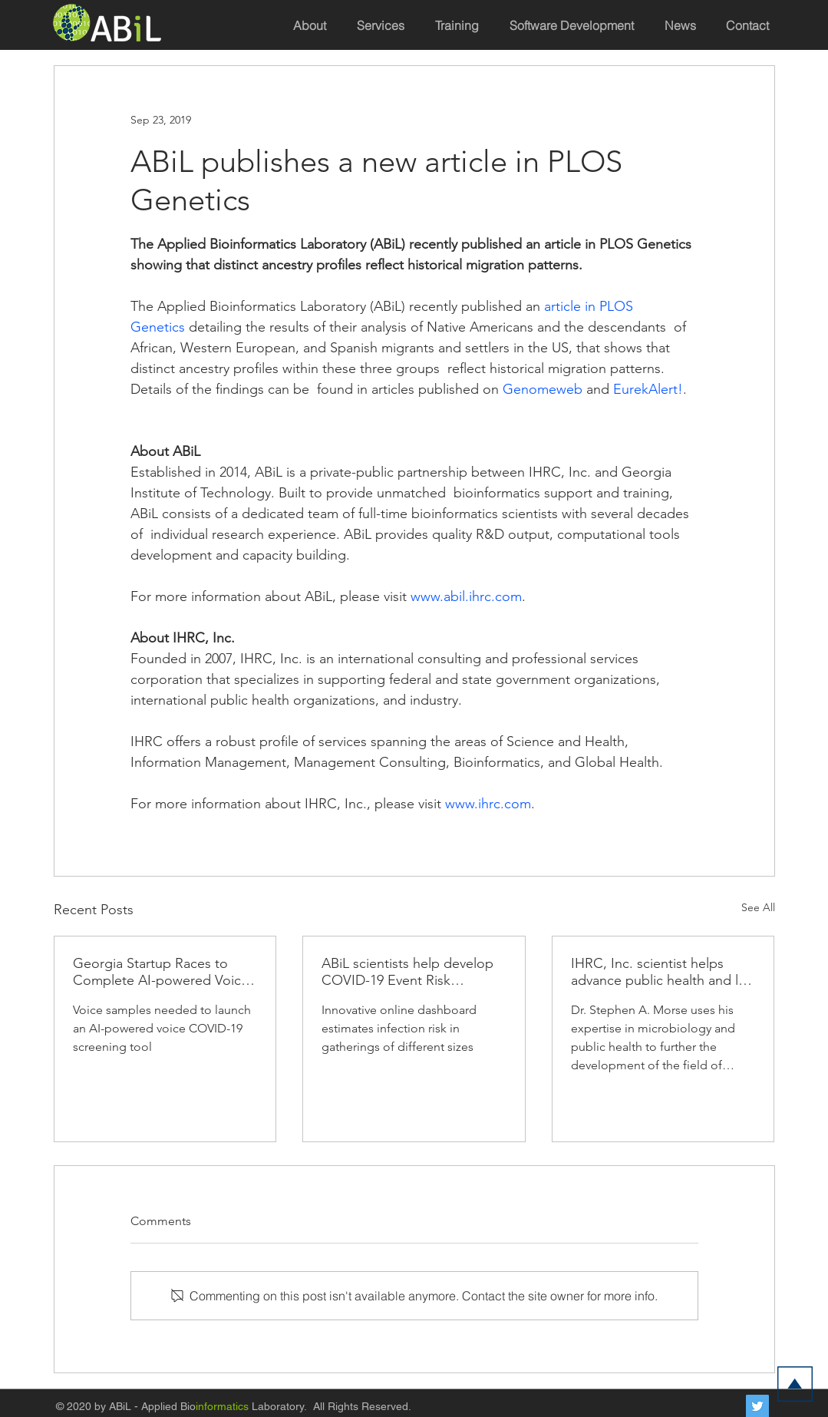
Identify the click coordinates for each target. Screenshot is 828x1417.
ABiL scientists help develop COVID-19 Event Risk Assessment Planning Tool (407, 972)
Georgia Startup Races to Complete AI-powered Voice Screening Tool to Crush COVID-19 (161, 972)
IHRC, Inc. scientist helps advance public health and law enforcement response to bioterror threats (663, 972)
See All (758, 907)
